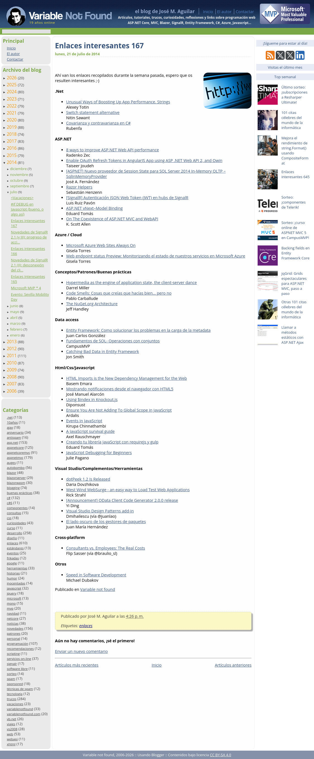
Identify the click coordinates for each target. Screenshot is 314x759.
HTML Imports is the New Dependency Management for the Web (126, 378)
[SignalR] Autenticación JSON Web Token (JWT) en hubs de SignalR (127, 197)
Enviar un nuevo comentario (81, 651)
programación (17, 643)
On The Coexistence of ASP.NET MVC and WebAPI (112, 218)
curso (11, 528)
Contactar (245, 11)
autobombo (16, 468)
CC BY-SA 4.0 (220, 754)
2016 (12, 148)
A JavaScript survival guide (90, 431)
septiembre (20, 185)
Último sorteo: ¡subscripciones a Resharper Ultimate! (294, 95)
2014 (12, 162)
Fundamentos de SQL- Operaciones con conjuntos (113, 340)
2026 (12, 78)
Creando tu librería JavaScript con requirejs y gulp (112, 442)
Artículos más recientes (77, 665)
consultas (14, 513)
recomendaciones (20, 648)
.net (10, 417)
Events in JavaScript (84, 420)
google (12, 563)
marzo (15, 323)
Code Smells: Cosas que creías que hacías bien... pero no (118, 293)
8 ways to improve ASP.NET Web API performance (112, 149)
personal (13, 638)
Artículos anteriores (233, 665)
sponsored (15, 684)
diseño (12, 538)
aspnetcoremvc (18, 452)
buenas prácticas (19, 493)
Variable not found (97, 589)
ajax (10, 427)
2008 (12, 377)
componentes (17, 508)
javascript (14, 588)
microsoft (14, 598)
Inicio (208, 11)
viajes (11, 724)
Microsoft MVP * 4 (26, 287)
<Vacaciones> (22, 197)
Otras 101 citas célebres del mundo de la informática (293, 309)
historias (13, 573)
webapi (12, 739)
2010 (12, 363)
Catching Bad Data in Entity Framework (102, 351)
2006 (12, 391)
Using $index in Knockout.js (92, 399)
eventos (13, 553)
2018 (12, 134)
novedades (15, 628)
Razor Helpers (79, 187)
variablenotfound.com (23, 714)
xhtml (11, 744)
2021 (12, 113)
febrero (16, 329)
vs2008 (12, 729)
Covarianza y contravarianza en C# (98, 123)
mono (11, 603)
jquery (11, 593)
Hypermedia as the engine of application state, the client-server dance (131, 282)
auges (11, 462)
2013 (12, 341)
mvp (10, 608)
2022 (12, 106)
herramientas (17, 568)
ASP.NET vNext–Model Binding (94, 208)
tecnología (14, 694)
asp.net (12, 442)
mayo (15, 311)
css (9, 518)
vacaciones (15, 704)
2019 (12, 127)
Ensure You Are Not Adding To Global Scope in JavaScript (119, 410)
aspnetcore (15, 447)
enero (15, 335)
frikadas (13, 558)
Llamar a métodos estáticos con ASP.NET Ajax (292, 335)
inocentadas (16, 583)
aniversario (15, 432)
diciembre (19, 168)
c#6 (9, 503)
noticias (12, 623)
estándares (15, 548)
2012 (12, 348)
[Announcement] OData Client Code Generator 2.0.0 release (122, 500)
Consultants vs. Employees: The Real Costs (105, 548)
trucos (11, 699)
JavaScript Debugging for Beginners (99, 452)
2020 (12, 120)
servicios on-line (19, 659)
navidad (13, 613)
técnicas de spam (20, 689)
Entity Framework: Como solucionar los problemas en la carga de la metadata (138, 330)
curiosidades (16, 523)
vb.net (11, 719)
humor (12, 578)
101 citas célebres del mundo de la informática (292, 120)
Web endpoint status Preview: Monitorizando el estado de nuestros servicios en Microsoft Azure (155, 256)
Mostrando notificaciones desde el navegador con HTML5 (119, 389)
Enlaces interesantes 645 (295, 174)
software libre (17, 669)
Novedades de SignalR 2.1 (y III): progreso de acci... (29, 237)
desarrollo (14, 533)
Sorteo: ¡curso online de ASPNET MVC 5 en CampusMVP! (295, 230)
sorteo (11, 674)
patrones (13, 633)
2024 (12, 92)
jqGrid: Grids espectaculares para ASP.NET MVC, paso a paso (293, 283)
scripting (13, 653)
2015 (12, 155)
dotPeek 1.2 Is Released (88, 479)
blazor (11, 473)
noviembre (19, 174)
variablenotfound (20, 709)
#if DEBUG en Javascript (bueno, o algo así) (27, 209)
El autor (224, 11)
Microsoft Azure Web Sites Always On (101, 245)
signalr (12, 664)
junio (14, 305)
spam (11, 679)
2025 (12, 85)
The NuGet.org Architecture (92, 303)
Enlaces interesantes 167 (99, 45)
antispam (14, 437)
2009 (12, 370)
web (10, 734)
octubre (17, 180)
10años (12, 422)
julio (14, 191)
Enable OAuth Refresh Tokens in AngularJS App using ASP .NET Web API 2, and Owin (144, 160)
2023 (12, 99)
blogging (13, 488)
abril (14, 317)
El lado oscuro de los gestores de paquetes (106, 521)
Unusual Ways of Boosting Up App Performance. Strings (118, 101)
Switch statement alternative (92, 112)
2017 (12, 141)
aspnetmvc (15, 457)
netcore (12, 618)
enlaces (12, 543)
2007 (12, 384)
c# (8, 498)
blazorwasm (16, 483)
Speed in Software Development (96, 574)
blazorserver (16, 478)
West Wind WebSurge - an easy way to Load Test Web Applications (128, 489)
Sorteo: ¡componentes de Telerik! (293, 202)
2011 (12, 355)
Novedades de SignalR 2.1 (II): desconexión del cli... (29, 265)
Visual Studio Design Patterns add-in (100, 511)
